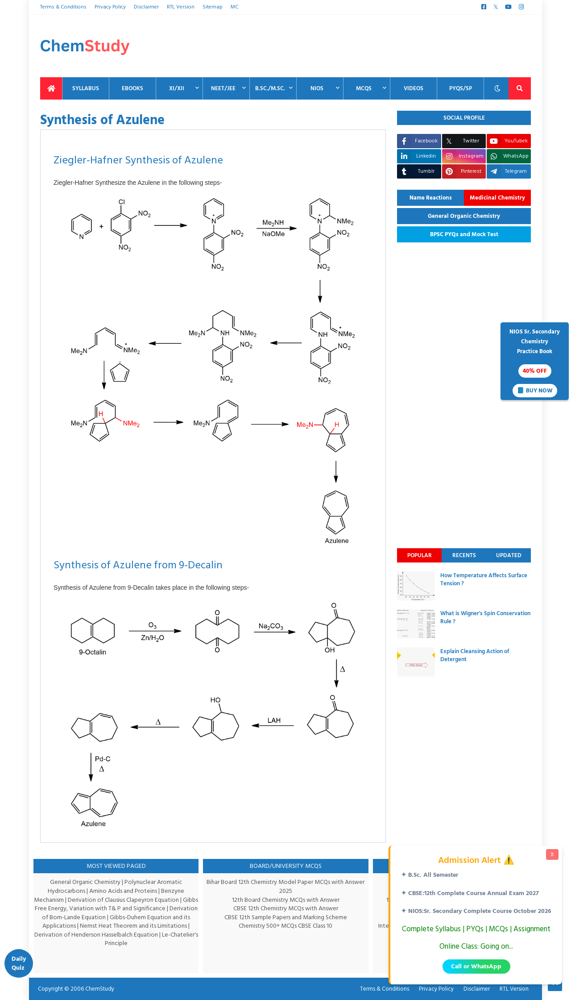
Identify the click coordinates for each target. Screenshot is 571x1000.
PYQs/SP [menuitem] (460, 88)
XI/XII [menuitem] (176, 88)
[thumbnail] (416, 585)
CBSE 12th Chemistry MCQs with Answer (285, 908)
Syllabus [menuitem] (85, 88)
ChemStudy (97, 989)
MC (231, 7)
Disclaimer (145, 7)
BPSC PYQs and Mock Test (464, 234)
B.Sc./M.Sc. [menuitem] (270, 88)
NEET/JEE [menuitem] (223, 88)
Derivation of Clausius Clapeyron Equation (132, 900)
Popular (419, 555)
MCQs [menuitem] (364, 88)
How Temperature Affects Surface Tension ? (483, 579)
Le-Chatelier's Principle (138, 939)
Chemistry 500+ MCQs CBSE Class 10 (286, 926)
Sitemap (210, 7)
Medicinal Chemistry (497, 198)
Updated (508, 555)
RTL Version (179, 7)
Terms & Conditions (62, 7)
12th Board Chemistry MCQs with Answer (285, 900)
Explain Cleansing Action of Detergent (474, 655)
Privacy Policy (109, 7)
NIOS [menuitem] (316, 88)
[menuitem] (51, 88)
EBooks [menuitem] (132, 88)
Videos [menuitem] (413, 88)
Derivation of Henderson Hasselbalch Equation (111, 934)
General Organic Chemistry (464, 216)
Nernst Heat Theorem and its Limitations (144, 926)
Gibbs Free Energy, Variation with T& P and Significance (115, 908)
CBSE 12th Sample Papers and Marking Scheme (286, 917)
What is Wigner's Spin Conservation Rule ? (485, 617)
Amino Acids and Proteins (124, 891)
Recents (464, 555)
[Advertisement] (368, 46)
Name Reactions (431, 198)
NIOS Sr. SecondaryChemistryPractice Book (534, 362)
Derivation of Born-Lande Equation (83, 917)
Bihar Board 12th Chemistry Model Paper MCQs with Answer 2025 (285, 886)
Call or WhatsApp (476, 966)
